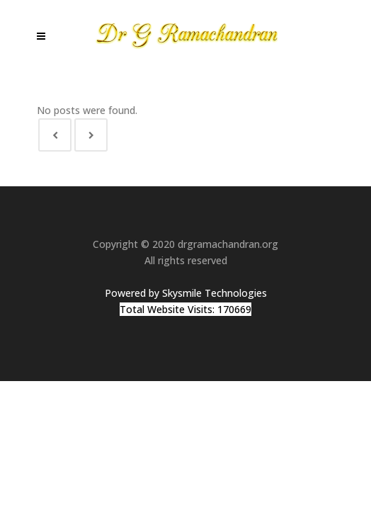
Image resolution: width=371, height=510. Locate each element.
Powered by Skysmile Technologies (186, 293)
